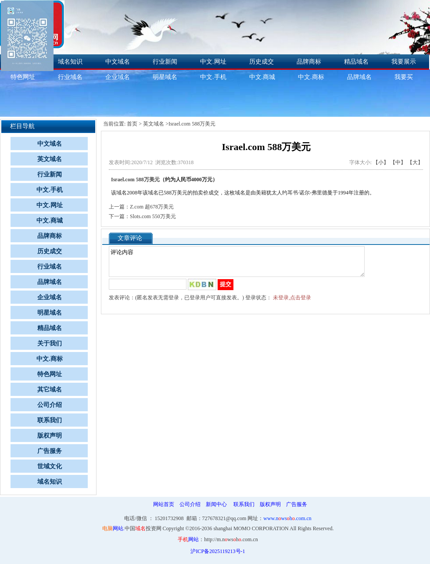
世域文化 (49, 466)
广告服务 (49, 451)
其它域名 (49, 389)
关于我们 (49, 343)
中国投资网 (143, 528)
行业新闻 (165, 61)
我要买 (403, 77)
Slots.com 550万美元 (153, 216)
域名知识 (70, 61)
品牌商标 (309, 61)
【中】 (398, 162)
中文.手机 (213, 77)
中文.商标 (311, 77)
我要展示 (403, 61)
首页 (132, 124)
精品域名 (356, 61)
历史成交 (261, 61)
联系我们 (49, 420)
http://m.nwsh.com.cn (231, 539)
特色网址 (49, 374)
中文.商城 (262, 77)
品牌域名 (359, 77)
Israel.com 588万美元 (135, 179)
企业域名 (117, 77)
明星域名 (165, 77)
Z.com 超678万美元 (152, 207)
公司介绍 (49, 405)
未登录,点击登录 (292, 303)
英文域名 (49, 159)
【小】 (381, 162)
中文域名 (117, 61)
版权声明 (49, 435)
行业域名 (70, 77)
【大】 (415, 162)
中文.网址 (213, 61)
